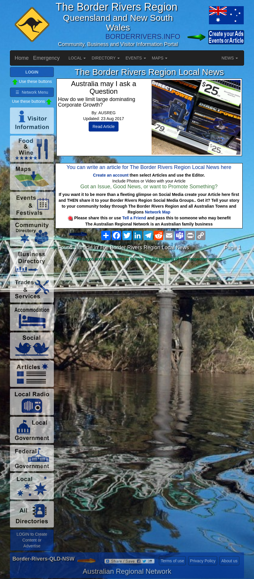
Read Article (103, 126)
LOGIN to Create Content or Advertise (31, 540)
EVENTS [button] (136, 58)
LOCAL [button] (77, 58)
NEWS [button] (230, 58)
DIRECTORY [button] (106, 58)
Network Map (157, 212)
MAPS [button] (160, 58)
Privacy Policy (202, 560)
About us (229, 560)
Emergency (46, 58)
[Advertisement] (149, 310)
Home (22, 58)
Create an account (110, 175)
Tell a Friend (134, 218)
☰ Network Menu (32, 92)
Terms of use (172, 560)
